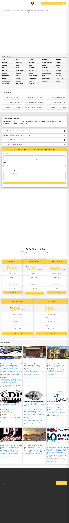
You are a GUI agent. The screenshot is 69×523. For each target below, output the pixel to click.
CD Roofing (51, 360)
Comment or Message (9, 170)
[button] (34, 131)
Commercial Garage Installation (31, 374)
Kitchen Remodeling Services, (13, 383)
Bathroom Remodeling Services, (8, 385)
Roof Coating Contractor (13, 102)
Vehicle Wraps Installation (10, 451)
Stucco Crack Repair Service (6, 415)
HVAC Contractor (59, 452)
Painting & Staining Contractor (37, 107)
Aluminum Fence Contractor (36, 97)
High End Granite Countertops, (31, 422)
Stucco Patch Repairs (11, 417)
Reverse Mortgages (62, 417)
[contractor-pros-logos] (9, 2)
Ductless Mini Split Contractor (54, 450)
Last (36, 159)
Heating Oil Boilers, (52, 460)
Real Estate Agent (27, 439)
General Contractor (5, 368)
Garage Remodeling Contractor (30, 357)
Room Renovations (15, 386)
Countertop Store (28, 414)
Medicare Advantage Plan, (53, 412)
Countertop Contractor (35, 412)
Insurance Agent (51, 401)
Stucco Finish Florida (5, 421)
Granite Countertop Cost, (30, 419)
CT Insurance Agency (54, 404)
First (4, 159)
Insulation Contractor (57, 107)
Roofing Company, (51, 370)
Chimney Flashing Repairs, (53, 373)
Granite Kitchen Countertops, (37, 420)
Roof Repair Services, (14, 380)
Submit (34, 183)
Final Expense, (60, 415)
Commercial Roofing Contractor (13, 366)
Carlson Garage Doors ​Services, (31, 370)
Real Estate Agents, (28, 450)
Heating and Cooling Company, (58, 458)
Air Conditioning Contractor (53, 439)
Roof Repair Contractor (5, 374)
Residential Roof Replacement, (7, 379)
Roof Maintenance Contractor (13, 373)
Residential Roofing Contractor (7, 371)
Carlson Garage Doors (31, 360)
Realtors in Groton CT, (35, 451)
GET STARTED (61, 483)
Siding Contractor (57, 102)
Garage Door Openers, (37, 373)
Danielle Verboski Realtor (32, 442)
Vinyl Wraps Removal (13, 453)
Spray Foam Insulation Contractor (38, 102)
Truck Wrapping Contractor (14, 447)
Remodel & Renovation (11, 370)
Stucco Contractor (11, 412)
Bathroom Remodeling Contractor (31, 401)
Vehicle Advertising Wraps (6, 450)
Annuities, (55, 417)
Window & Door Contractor (13, 107)
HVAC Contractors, (51, 455)
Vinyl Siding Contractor (12, 97)
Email (5, 162)
